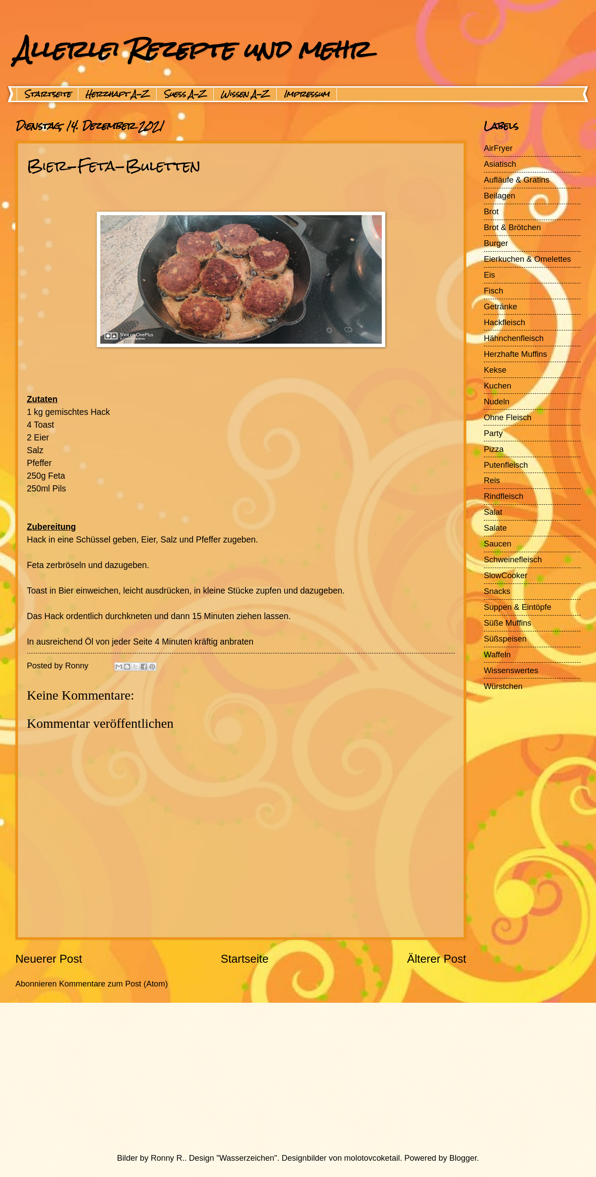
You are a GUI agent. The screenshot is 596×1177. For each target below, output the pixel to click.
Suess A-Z (185, 94)
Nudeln (496, 401)
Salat (493, 512)
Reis (492, 480)
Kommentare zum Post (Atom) (113, 983)
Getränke (500, 306)
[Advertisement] (277, 1077)
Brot (491, 211)
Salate (495, 527)
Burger (496, 243)
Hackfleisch (504, 322)
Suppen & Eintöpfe (517, 607)
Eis (489, 274)
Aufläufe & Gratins (516, 179)
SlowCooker (505, 575)
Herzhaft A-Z (117, 94)
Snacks (497, 591)
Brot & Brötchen (512, 227)
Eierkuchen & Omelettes (527, 259)
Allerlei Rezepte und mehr (192, 49)
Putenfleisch (506, 464)
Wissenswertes (511, 670)
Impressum (306, 94)
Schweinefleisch (513, 559)
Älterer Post (436, 959)
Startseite (47, 94)
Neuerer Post (48, 959)
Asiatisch (500, 164)
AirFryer (498, 148)
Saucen (497, 543)
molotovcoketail (372, 1157)
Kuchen (497, 385)
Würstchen (503, 686)
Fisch (493, 290)
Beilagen (500, 195)
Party (493, 433)
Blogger (463, 1157)
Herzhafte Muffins (515, 354)
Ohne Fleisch (507, 417)
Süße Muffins (507, 622)
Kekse (495, 369)
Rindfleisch (503, 496)
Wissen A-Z (245, 94)
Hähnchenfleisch (514, 338)
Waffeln (497, 654)
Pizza (494, 449)
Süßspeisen (505, 638)
